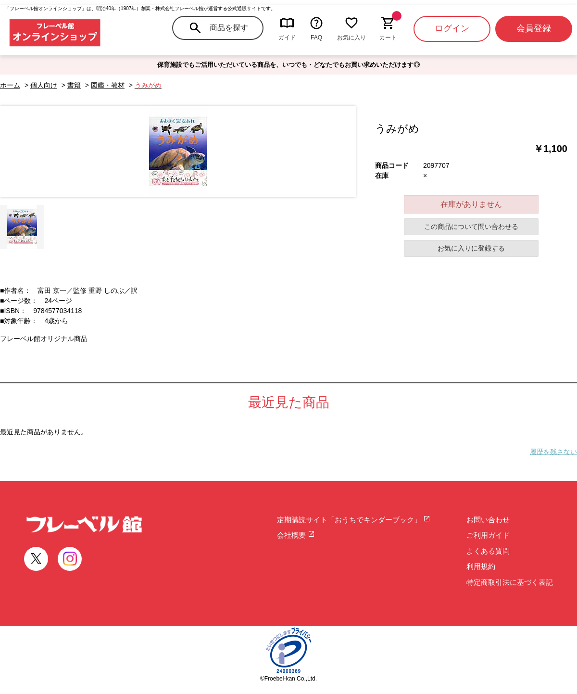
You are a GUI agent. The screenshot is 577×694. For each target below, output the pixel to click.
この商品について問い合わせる (471, 226)
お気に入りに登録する (471, 248)
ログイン (452, 28)
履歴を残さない (553, 451)
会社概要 (296, 535)
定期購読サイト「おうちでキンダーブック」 (353, 520)
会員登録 (533, 28)
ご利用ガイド (488, 535)
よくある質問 (488, 551)
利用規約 (480, 566)
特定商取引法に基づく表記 (509, 582)
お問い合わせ (488, 520)
